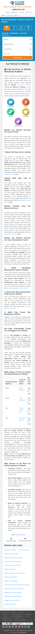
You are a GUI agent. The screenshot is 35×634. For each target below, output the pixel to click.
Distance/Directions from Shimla (14, 573)
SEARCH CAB (18, 57)
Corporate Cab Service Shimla (13, 589)
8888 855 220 (19, 9)
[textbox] (17, 39)
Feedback (29, 614)
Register (15, 12)
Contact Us (5, 614)
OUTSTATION (6, 28)
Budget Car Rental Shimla (12, 600)
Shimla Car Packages (10, 581)
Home (3, 15)
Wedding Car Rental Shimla (13, 592)
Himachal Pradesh (24, 85)
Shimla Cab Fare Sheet (11, 554)
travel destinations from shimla (18, 288)
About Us (21, 612)
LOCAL (14, 28)
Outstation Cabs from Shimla (13, 557)
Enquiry (21, 12)
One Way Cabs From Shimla (13, 561)
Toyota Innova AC (21, 410)
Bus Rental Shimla (10, 604)
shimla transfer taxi (10, 234)
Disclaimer (17, 618)
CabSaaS (23, 632)
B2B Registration (17, 614)
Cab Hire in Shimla (10, 550)
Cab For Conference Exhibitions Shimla (16, 585)
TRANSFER (21, 28)
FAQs (5, 616)
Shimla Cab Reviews (10, 577)
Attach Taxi (29, 12)
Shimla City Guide (9, 569)
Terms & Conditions (16, 616)
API (27, 616)
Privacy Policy (6, 618)
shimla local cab (9, 174)
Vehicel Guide (6, 620)
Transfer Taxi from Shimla (12, 565)
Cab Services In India (8, 612)
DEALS (28, 28)
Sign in (8, 12)
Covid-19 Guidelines (20, 620)
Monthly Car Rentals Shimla (13, 596)
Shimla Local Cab (24, 550)
